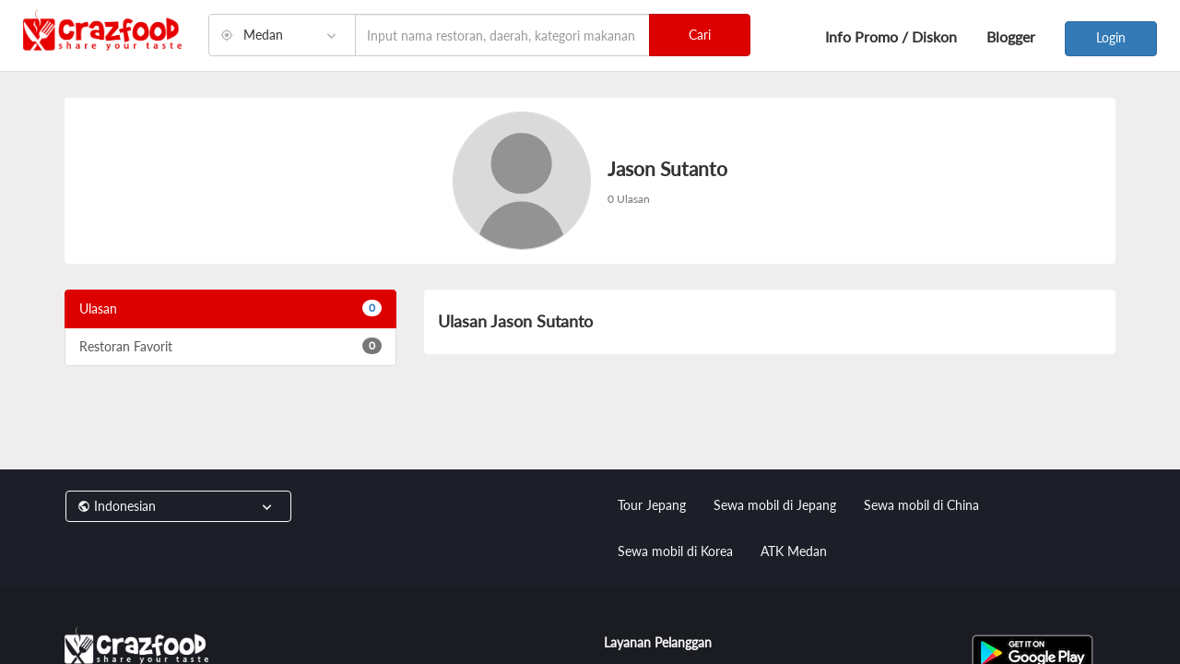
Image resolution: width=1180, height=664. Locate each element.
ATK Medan (794, 551)
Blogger (1010, 36)
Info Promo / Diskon (891, 36)
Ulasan (230, 308)
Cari (700, 34)
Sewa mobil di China (921, 505)
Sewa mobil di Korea (675, 551)
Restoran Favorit (230, 346)
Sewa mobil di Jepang (775, 505)
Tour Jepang (652, 505)
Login (1111, 37)
